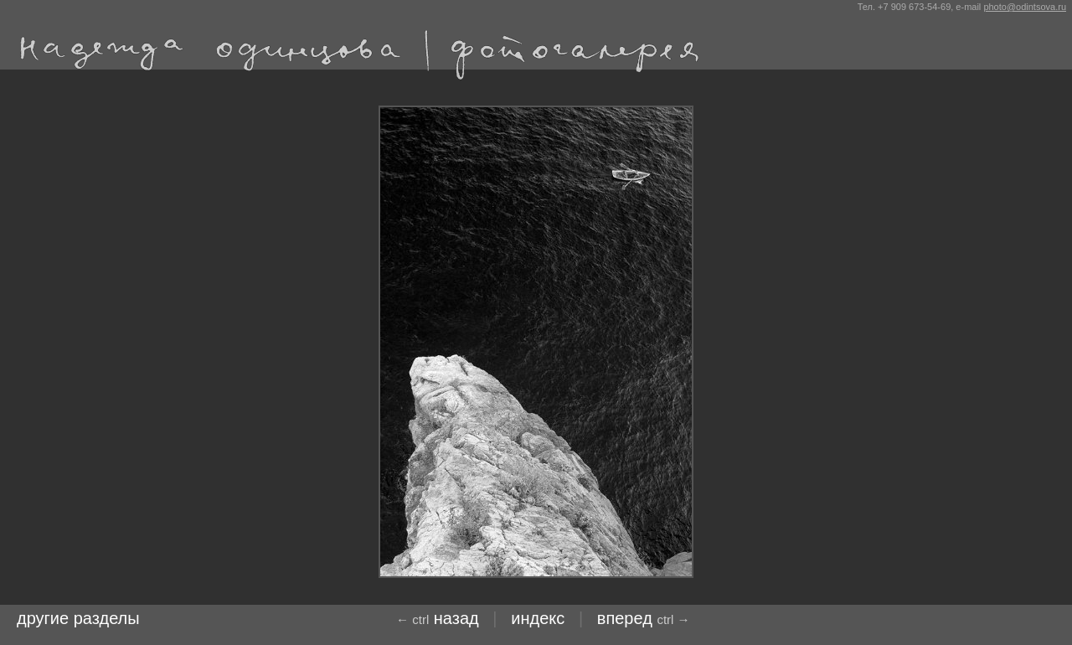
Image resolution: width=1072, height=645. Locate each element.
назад (437, 618)
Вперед (643, 618)
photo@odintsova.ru (1024, 7)
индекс (537, 618)
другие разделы (78, 618)
